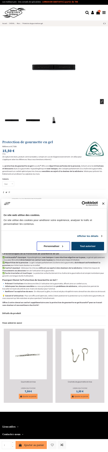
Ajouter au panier (31, 445)
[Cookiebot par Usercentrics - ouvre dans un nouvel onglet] (84, 203)
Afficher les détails (87, 236)
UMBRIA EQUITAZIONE (28, 388)
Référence (6, 146)
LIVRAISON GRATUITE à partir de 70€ (60, 1)
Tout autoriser (88, 246)
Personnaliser (53, 246)
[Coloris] (8, 183)
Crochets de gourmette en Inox (80, 382)
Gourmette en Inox (28, 382)
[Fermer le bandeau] (103, 204)
